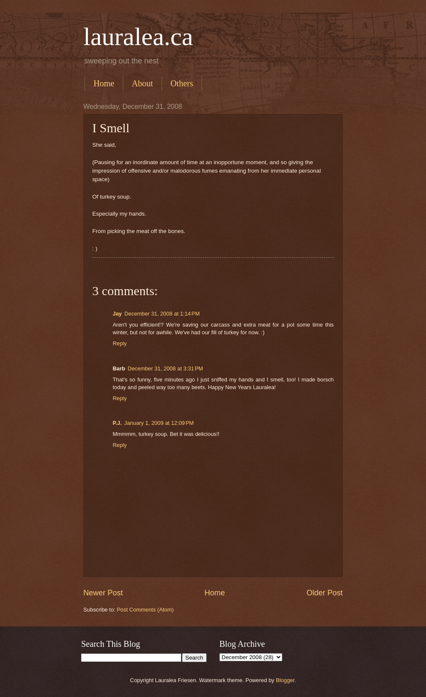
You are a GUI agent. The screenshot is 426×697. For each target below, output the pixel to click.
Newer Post (103, 593)
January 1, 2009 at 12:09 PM (159, 423)
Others (181, 83)
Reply (120, 343)
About (142, 83)
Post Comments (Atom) (145, 609)
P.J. (117, 423)
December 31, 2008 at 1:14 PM (161, 313)
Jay (117, 313)
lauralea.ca (138, 37)
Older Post (325, 593)
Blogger (285, 680)
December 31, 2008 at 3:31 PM (165, 368)
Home (104, 83)
